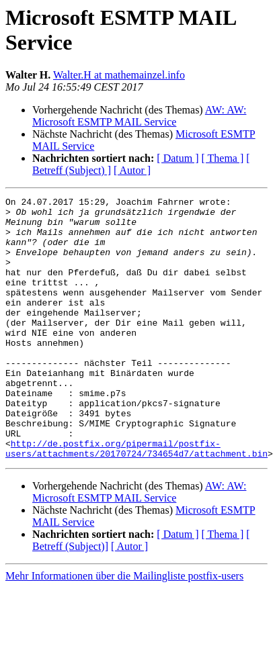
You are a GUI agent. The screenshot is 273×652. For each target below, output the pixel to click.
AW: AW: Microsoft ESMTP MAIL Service (139, 116)
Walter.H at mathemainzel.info (119, 75)
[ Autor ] (132, 170)
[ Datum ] (177, 158)
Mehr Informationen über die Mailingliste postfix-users (124, 616)
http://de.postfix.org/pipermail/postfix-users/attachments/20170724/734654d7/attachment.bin (136, 487)
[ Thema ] (223, 158)
